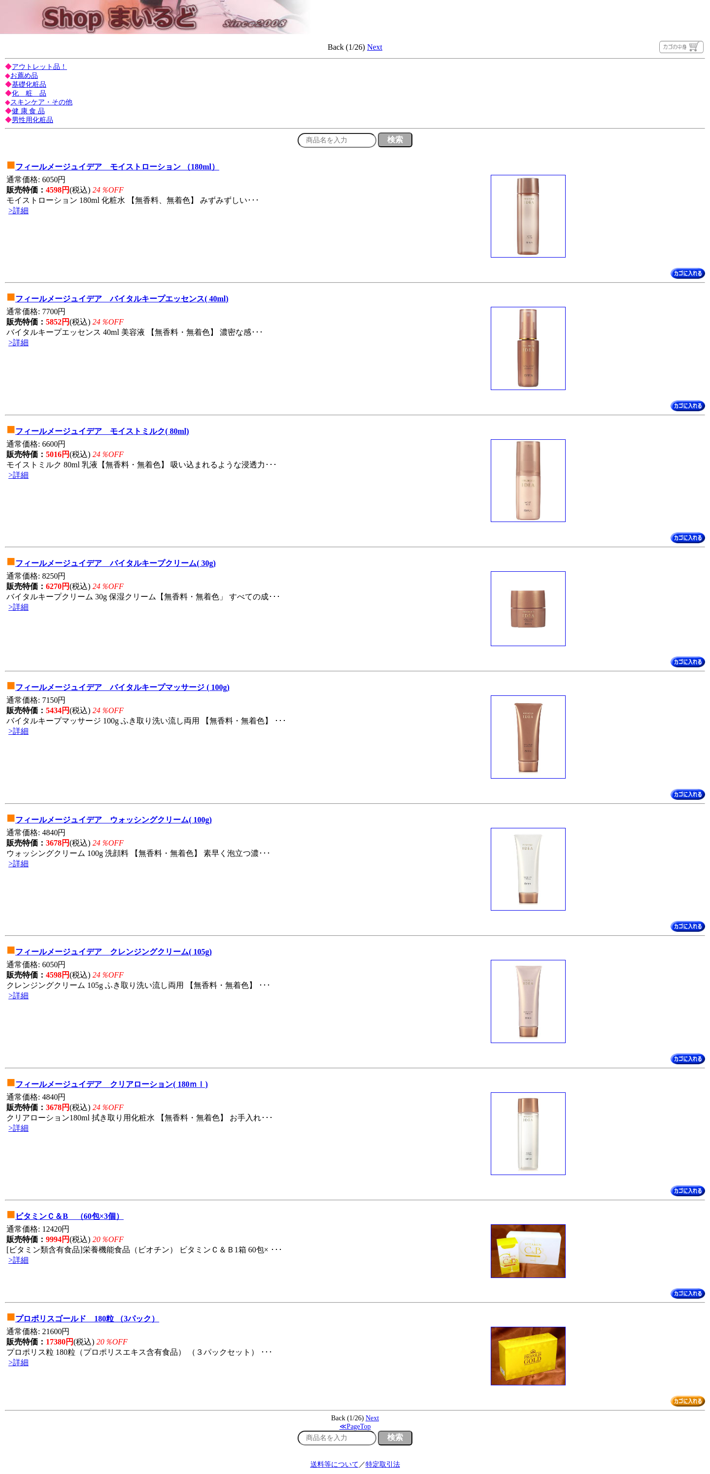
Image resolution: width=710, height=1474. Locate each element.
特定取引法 (383, 1464)
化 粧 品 (29, 93)
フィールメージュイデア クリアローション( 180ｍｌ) (111, 1084)
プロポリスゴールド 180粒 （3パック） (87, 1318)
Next (374, 47)
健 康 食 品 (28, 111)
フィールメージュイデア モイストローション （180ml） (117, 167)
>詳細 (18, 210)
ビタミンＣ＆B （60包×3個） (69, 1216)
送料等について (334, 1464)
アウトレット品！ (39, 66)
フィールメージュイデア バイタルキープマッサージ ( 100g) (122, 687)
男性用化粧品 (32, 120)
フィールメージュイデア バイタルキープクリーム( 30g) (115, 563)
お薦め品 (24, 75)
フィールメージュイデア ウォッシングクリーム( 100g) (113, 820)
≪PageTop (355, 1426)
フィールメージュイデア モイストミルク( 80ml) (102, 431)
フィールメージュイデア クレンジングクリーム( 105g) (113, 952)
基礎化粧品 (29, 84)
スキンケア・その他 (41, 102)
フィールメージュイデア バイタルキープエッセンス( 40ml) (121, 299)
